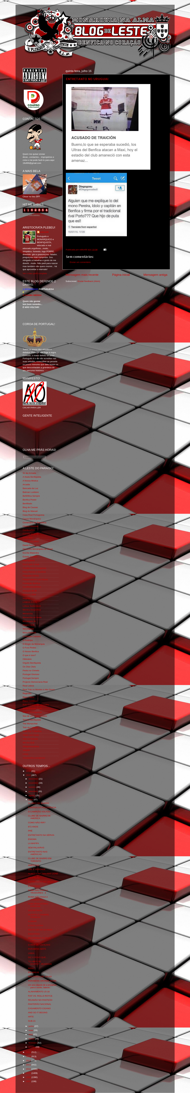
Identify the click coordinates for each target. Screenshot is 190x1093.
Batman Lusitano (31, 492)
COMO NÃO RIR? (36, 822)
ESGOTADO (34, 886)
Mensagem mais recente (82, 274)
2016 (28, 771)
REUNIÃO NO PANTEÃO (40, 1000)
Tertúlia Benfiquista (32, 720)
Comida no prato (31, 534)
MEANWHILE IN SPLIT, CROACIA (39, 939)
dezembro (34, 779)
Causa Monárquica (32, 519)
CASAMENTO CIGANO (39, 1008)
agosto (32, 795)
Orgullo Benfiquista (32, 663)
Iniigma (26, 598)
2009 (28, 1073)
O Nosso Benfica (31, 651)
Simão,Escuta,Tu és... (33, 708)
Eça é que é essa (31, 564)
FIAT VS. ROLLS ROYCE (40, 996)
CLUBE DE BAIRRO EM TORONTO (39, 859)
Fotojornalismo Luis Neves (35, 579)
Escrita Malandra (31, 553)
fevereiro (33, 1043)
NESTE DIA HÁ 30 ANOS (40, 930)
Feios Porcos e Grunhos (34, 572)
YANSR (26, 750)
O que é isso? (29, 655)
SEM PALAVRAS (36, 847)
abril (31, 1034)
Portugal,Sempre (31, 678)
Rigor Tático (28, 697)
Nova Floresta (29, 632)
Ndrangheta (28, 629)
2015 (28, 775)
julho (31, 799)
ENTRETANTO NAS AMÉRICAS (37, 853)
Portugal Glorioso (31, 674)
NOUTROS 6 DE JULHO (40, 976)
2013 (28, 1056)
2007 (28, 1081)
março (32, 1039)
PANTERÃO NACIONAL (39, 1004)
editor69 (44, 232)
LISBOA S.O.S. (30, 602)
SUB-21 (31, 1021)
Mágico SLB (28, 625)
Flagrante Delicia (31, 575)
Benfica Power (30, 500)
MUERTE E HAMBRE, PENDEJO (38, 916)
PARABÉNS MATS (37, 949)
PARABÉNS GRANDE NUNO (42, 981)
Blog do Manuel (30, 511)
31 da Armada (29, 473)
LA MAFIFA (33, 843)
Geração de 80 (30, 591)
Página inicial (121, 274)
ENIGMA (32, 839)
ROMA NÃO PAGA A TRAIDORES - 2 (38, 891)
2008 (28, 1077)
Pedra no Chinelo (31, 670)
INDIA (31, 968)
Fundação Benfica (31, 583)
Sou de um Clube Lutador (35, 716)
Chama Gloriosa (30, 526)
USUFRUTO (34, 878)
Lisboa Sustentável (32, 606)
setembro (33, 791)
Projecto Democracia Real (35, 682)
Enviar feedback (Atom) (89, 281)
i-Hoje (25, 754)
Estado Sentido (30, 556)
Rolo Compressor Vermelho (36, 705)
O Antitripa (28, 640)
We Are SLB (28, 742)
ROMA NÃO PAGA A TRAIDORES (38, 898)
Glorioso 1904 (29, 594)
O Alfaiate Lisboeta (32, 636)
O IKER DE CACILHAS (39, 945)
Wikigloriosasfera (31, 746)
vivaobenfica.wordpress (34, 758)
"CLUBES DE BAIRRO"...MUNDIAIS (40, 962)
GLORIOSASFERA (32, 587)
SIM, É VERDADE (36, 869)
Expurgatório (29, 560)
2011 (28, 1065)
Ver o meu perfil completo (35, 273)
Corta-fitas (28, 537)
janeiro (32, 1047)
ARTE (31, 1016)
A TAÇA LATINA (35, 925)
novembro (34, 783)
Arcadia (26, 484)
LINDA (31, 953)
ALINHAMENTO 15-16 (39, 991)
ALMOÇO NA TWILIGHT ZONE (43, 873)
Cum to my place (31, 541)
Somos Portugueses (32, 712)
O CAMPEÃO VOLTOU (39, 811)
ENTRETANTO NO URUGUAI (87, 79)
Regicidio (27, 693)
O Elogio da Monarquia (34, 644)
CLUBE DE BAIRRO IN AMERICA (39, 817)
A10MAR (32, 921)
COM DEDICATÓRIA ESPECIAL (38, 905)
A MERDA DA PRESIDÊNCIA (42, 807)
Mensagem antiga (155, 274)
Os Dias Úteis (29, 667)
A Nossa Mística (30, 481)
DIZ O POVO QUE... (38, 957)
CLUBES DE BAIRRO (38, 803)
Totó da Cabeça (30, 727)
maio (31, 1030)
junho (32, 1026)
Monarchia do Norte (32, 617)
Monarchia (28, 613)
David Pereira (29, 545)
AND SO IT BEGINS (37, 1012)
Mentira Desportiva (32, 610)
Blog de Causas (30, 507)
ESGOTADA (34, 934)
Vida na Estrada (30, 739)
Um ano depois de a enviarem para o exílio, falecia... (42, 986)
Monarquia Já (29, 621)
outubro (33, 787)
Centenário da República (34, 522)
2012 (28, 1060)
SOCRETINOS (35, 910)
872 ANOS (33, 826)
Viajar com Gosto (31, 735)
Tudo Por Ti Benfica (32, 731)
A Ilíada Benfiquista (32, 477)
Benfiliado (27, 503)
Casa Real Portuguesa (33, 515)
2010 (28, 1069)
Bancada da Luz (30, 488)
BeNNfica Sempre (31, 496)
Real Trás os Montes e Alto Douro (39, 689)
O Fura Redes (29, 647)
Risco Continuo (30, 701)
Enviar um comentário (80, 262)
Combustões (29, 530)
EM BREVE (33, 972)
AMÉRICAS (33, 865)
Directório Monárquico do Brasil (38, 549)
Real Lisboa (28, 686)
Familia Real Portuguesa (34, 568)
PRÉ (30, 831)
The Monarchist (30, 723)
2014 (28, 1052)
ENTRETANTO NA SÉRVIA (41, 835)
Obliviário (27, 659)
